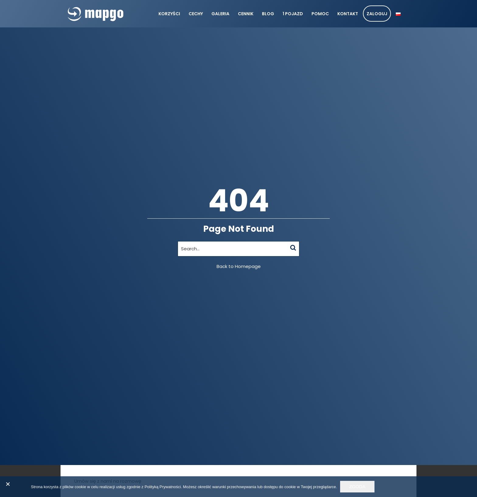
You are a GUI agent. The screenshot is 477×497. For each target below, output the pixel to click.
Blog (268, 14)
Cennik (245, 14)
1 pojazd (293, 14)
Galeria (220, 14)
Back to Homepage (239, 266)
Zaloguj (377, 14)
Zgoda (357, 486)
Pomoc (320, 14)
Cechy (196, 14)
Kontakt (347, 14)
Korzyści (169, 14)
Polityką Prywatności (162, 487)
